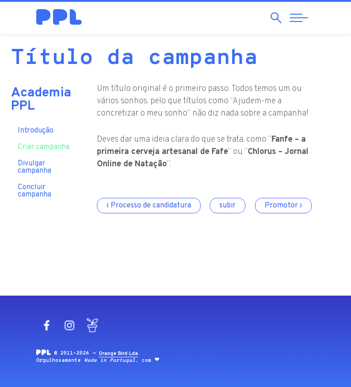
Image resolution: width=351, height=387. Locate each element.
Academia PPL (41, 96)
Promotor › (283, 205)
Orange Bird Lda (118, 353)
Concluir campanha (34, 187)
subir (227, 205)
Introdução (35, 126)
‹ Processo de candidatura (148, 205)
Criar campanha (43, 143)
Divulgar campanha (34, 163)
